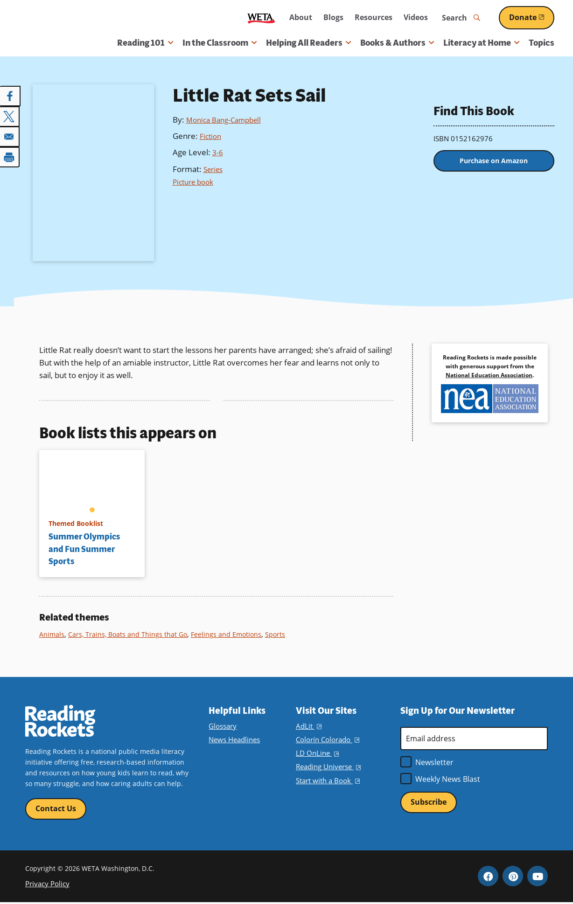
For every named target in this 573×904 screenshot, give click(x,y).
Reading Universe (327, 766)
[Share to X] (10, 115)
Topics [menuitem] (541, 43)
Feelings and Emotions (231, 634)
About (300, 17)
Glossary (222, 726)
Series (214, 169)
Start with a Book (326, 780)
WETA (261, 18)
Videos (416, 17)
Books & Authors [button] (397, 43)
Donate (531, 17)
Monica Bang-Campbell (227, 119)
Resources (373, 17)
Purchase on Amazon (493, 163)
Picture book (195, 181)
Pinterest (513, 877)
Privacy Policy (46, 885)
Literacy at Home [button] (481, 43)
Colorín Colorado (326, 739)
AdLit (308, 726)
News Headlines (234, 739)
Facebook (488, 877)
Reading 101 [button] (145, 43)
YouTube (537, 877)
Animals (52, 634)
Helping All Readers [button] (308, 43)
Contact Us (55, 809)
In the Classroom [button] (219, 43)
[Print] (10, 155)
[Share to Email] (10, 135)
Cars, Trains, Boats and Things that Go (130, 634)
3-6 (218, 152)
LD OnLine (316, 753)
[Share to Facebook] (10, 96)
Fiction (212, 136)
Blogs (333, 17)
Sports (281, 634)
